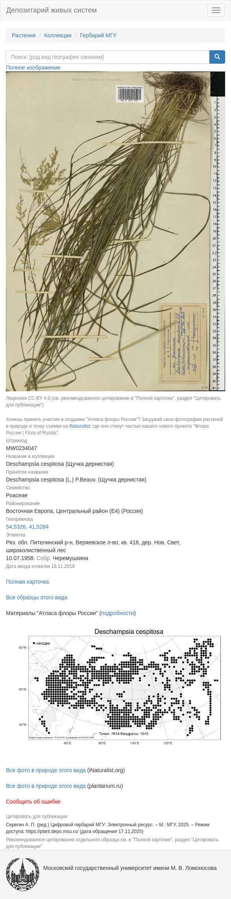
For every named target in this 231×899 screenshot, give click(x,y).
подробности (117, 613)
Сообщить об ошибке (33, 801)
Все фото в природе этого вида (46, 770)
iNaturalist (79, 426)
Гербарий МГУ (98, 35)
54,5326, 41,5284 (27, 527)
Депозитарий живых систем (51, 10)
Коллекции (58, 35)
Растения (24, 35)
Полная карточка (27, 582)
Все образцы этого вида (36, 597)
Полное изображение (33, 67)
